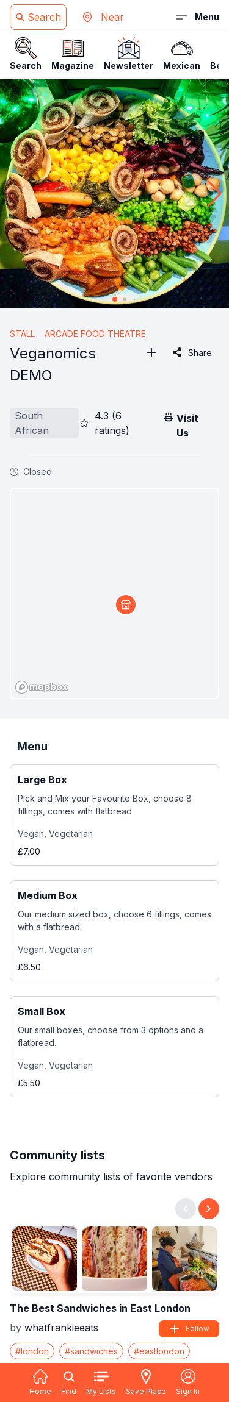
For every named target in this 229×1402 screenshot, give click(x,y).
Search (26, 54)
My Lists (101, 1382)
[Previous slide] (185, 1208)
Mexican (181, 54)
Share (191, 352)
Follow (189, 1329)
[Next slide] (208, 1208)
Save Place (146, 1382)
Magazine (72, 54)
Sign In (188, 1382)
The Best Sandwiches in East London (100, 1308)
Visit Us (180, 425)
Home (40, 1382)
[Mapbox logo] (41, 687)
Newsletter (128, 54)
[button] (214, 193)
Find (68, 1382)
